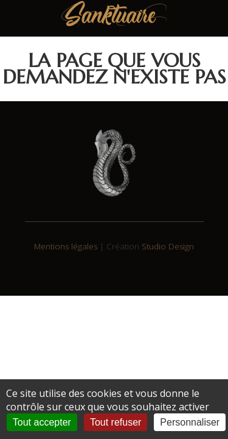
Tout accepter (42, 422)
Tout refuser (115, 422)
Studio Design (168, 246)
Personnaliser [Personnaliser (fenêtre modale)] (189, 422)
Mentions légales (65, 246)
